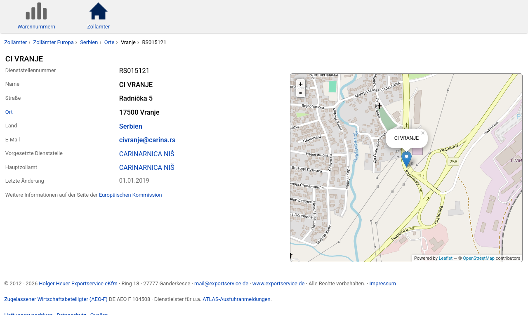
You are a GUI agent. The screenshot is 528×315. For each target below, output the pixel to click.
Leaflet (446, 258)
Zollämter (15, 42)
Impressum (382, 283)
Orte (109, 42)
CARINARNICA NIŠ (146, 154)
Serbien (89, 42)
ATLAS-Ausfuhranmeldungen (236, 299)
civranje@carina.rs (147, 140)
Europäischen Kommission (130, 195)
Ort (9, 112)
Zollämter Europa (53, 42)
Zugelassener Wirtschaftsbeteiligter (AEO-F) (56, 299)
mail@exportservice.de (221, 283)
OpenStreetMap (478, 258)
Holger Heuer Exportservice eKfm (78, 283)
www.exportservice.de (278, 283)
